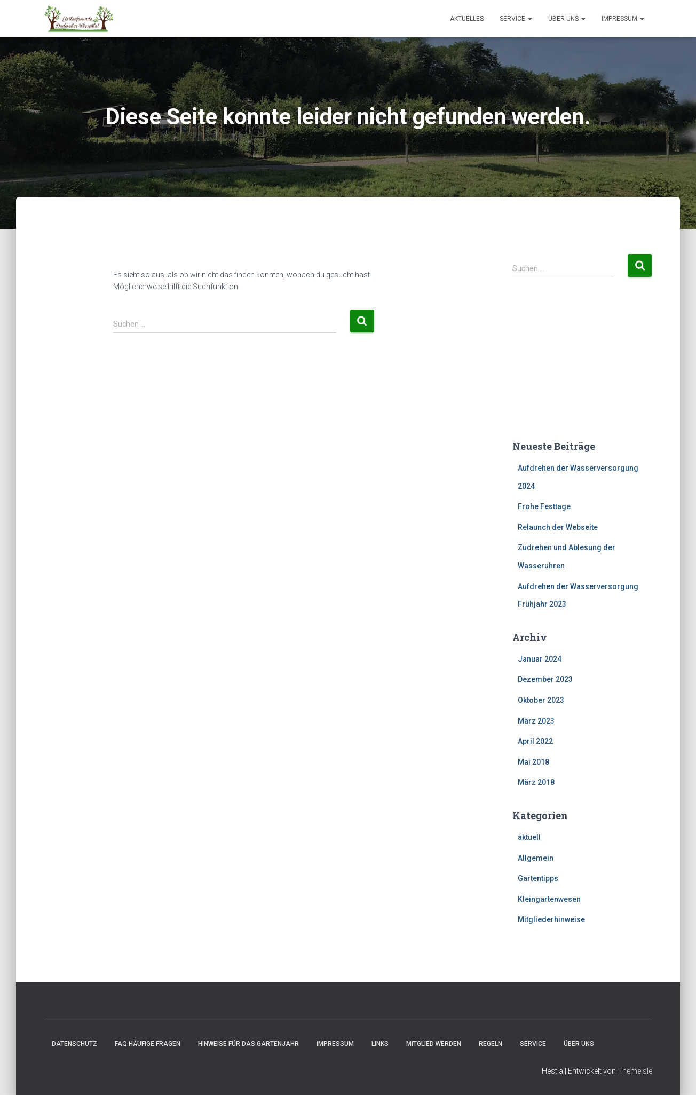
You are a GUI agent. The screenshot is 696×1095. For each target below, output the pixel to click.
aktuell (529, 837)
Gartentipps (538, 878)
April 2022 (535, 741)
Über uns (567, 18)
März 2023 (536, 721)
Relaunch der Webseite (558, 527)
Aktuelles (467, 18)
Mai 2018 (533, 762)
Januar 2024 (539, 659)
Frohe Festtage (544, 506)
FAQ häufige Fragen (147, 1044)
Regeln (490, 1044)
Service (516, 18)
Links (380, 1044)
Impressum (623, 18)
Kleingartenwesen (549, 899)
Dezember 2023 (545, 679)
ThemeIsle (635, 1071)
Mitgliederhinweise (551, 919)
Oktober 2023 (541, 700)
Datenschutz (74, 1044)
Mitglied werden (433, 1044)
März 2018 (536, 782)
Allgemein (535, 858)
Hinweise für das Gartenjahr (248, 1044)
